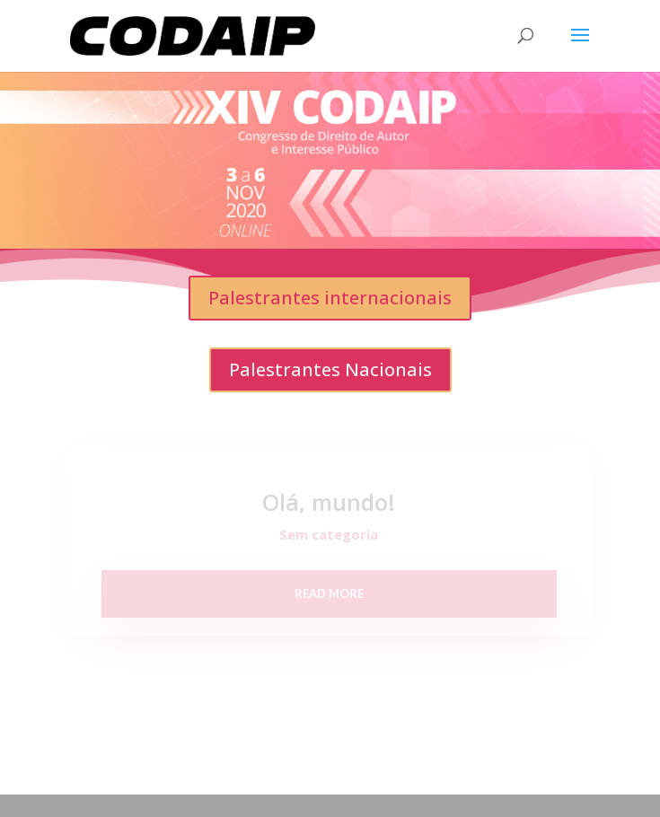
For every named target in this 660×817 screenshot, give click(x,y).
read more (329, 593)
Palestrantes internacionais (330, 298)
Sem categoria (328, 534)
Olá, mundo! (328, 502)
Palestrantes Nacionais (330, 369)
